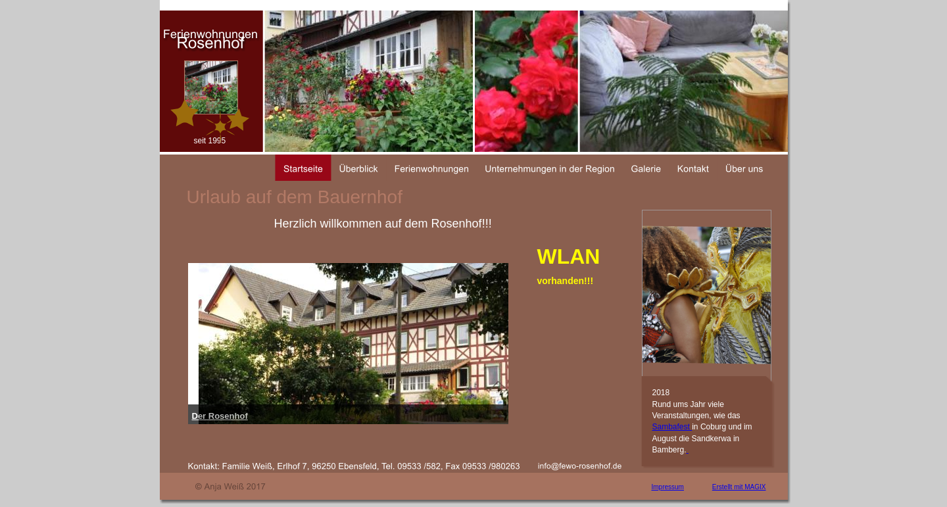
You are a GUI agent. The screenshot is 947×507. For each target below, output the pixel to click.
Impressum (668, 487)
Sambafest (672, 426)
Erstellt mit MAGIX (739, 487)
